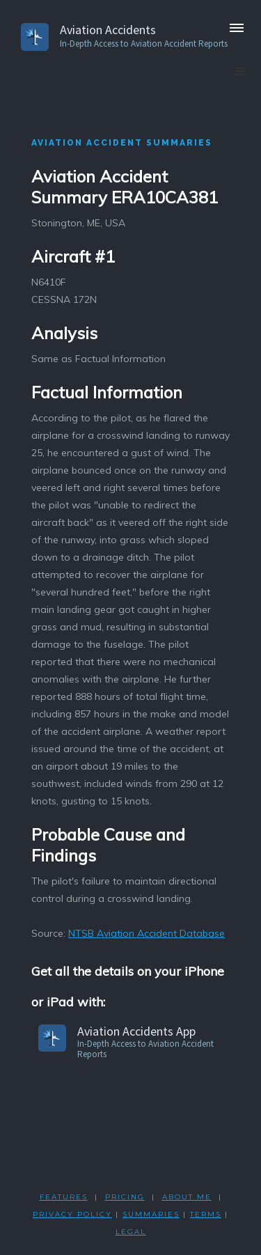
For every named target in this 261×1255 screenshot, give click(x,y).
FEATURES (64, 1196)
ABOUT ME (187, 1196)
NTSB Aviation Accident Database (146, 933)
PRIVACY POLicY (72, 1214)
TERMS (205, 1214)
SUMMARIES (151, 1214)
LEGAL (131, 1231)
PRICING (125, 1196)
